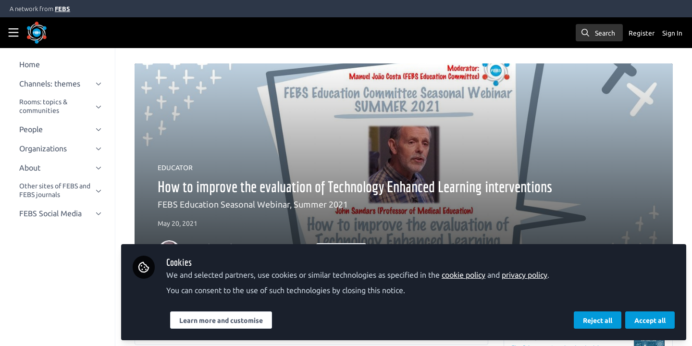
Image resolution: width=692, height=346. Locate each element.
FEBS (62, 8)
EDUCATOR (179, 168)
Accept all (650, 320)
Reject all (597, 320)
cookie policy (471, 275)
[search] (599, 32)
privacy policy (532, 275)
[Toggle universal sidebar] (13, 32)
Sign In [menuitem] (672, 33)
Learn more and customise (229, 320)
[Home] (50, 32)
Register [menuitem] (642, 33)
